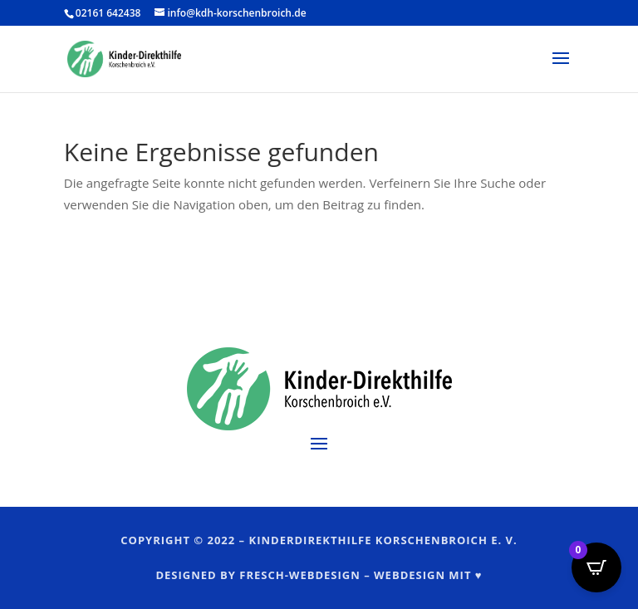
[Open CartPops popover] (596, 567)
